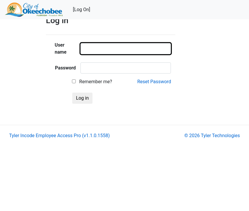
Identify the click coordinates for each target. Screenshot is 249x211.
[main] (145, 62)
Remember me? (92, 81)
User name (60, 48)
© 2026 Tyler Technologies (212, 135)
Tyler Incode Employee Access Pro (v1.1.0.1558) (59, 135)
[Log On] (81, 9)
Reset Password (154, 81)
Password (65, 68)
